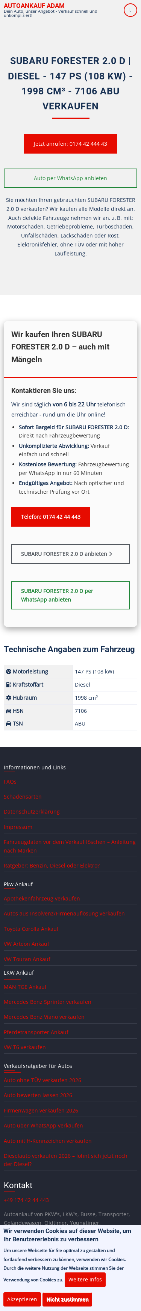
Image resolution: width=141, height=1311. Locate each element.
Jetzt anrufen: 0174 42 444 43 (70, 143)
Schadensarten (23, 796)
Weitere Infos (85, 1287)
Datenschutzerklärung (32, 811)
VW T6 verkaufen (25, 1047)
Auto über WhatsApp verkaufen (43, 1125)
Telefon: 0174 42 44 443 (50, 516)
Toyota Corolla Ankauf (31, 928)
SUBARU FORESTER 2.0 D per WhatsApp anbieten (57, 595)
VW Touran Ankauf (27, 959)
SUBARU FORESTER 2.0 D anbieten (66, 553)
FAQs (10, 781)
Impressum (18, 826)
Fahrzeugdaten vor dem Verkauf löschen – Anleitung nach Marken (70, 846)
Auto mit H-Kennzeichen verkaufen (48, 1140)
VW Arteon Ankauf (26, 943)
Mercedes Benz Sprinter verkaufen (47, 1001)
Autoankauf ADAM (34, 5)
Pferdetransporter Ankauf (36, 1032)
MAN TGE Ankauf (25, 986)
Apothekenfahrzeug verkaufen (42, 898)
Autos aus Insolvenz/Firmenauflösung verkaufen (64, 913)
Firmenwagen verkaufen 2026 (41, 1110)
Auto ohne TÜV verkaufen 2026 (42, 1080)
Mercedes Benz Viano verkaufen (44, 1016)
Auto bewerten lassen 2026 (38, 1095)
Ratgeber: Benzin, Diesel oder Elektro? (52, 865)
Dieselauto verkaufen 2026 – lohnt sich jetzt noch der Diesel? (65, 1160)
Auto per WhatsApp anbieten (70, 178)
